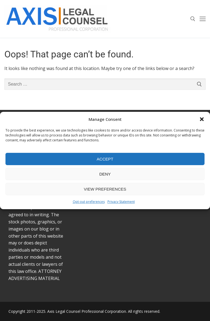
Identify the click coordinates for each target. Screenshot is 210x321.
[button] (202, 119)
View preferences (105, 189)
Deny (105, 174)
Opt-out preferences (89, 201)
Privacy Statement (121, 201)
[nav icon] (203, 19)
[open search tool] (192, 18)
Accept (105, 159)
